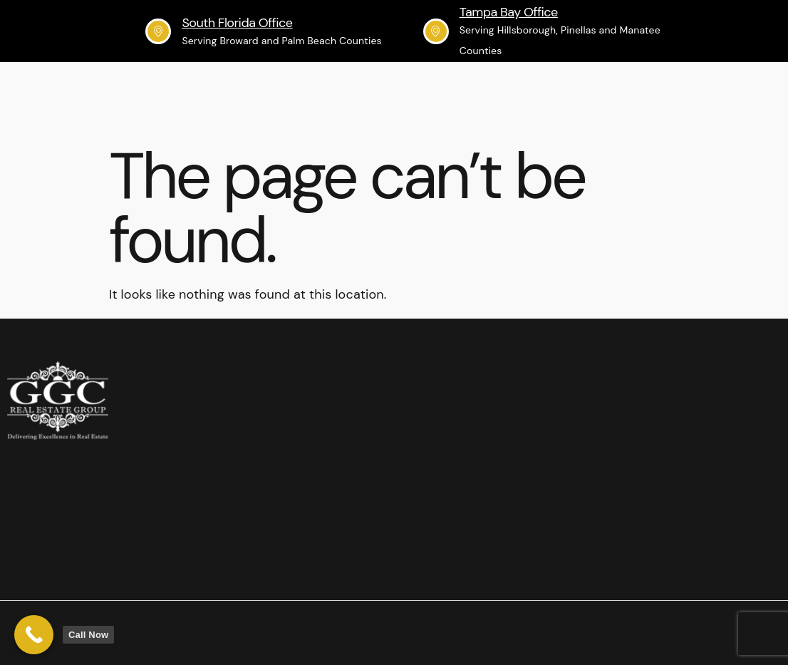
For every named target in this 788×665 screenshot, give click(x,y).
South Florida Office (237, 22)
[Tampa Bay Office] (436, 31)
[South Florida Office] (158, 31)
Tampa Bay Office (509, 12)
